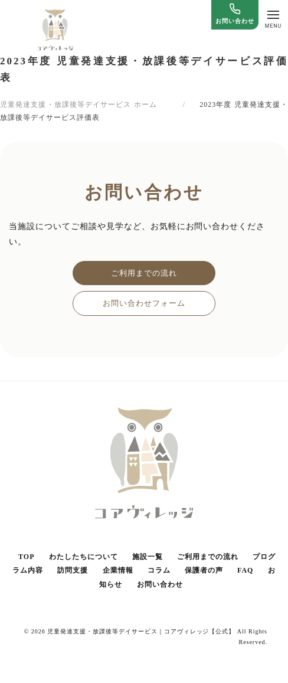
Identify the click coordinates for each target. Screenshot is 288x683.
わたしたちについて (83, 557)
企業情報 (118, 570)
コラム (159, 570)
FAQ (245, 570)
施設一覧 (147, 557)
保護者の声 (204, 570)
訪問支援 (72, 570)
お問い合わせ (160, 584)
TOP (26, 557)
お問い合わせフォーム (144, 303)
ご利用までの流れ (144, 273)
